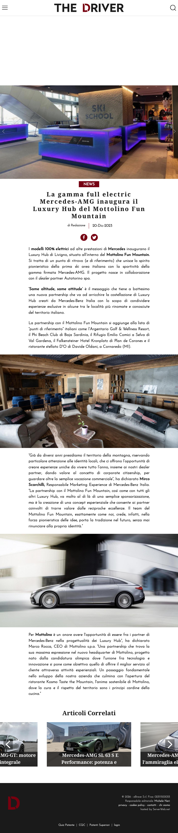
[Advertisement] (89, 50)
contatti (151, 805)
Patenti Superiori (99, 825)
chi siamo (164, 805)
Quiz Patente (66, 825)
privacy (122, 805)
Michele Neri (162, 801)
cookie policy (137, 805)
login (117, 825)
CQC (82, 825)
